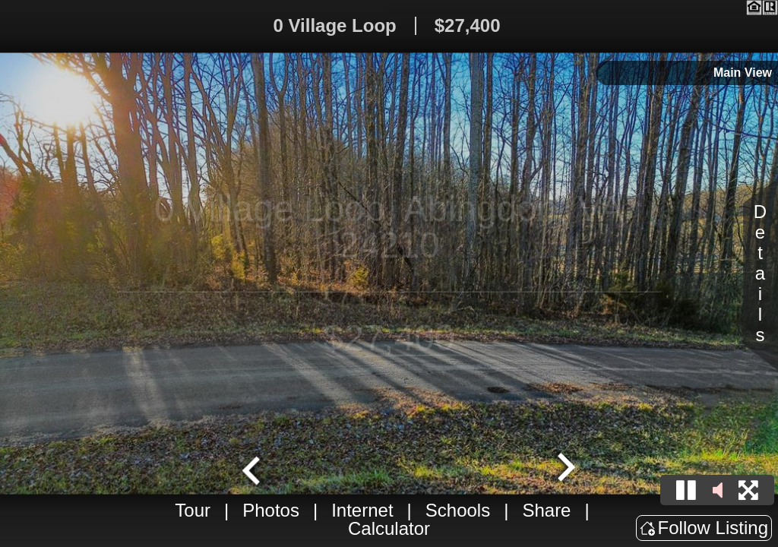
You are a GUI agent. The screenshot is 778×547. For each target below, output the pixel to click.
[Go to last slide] (253, 468)
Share (546, 510)
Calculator (389, 528)
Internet (362, 510)
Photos (270, 510)
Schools (457, 510)
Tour (192, 510)
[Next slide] (564, 468)
